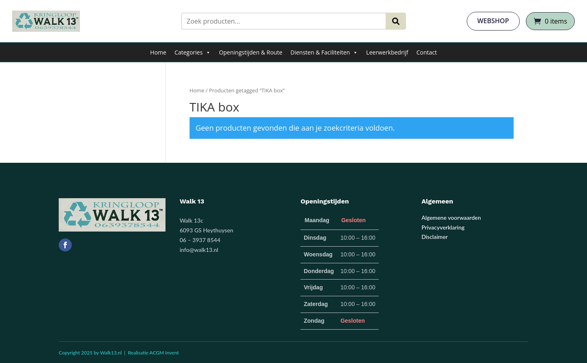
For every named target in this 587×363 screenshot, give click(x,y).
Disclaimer (434, 236)
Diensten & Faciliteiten (324, 52)
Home (158, 52)
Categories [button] (192, 52)
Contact (426, 52)
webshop (493, 20)
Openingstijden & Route (250, 52)
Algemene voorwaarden (451, 217)
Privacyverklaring (443, 227)
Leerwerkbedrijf (387, 52)
